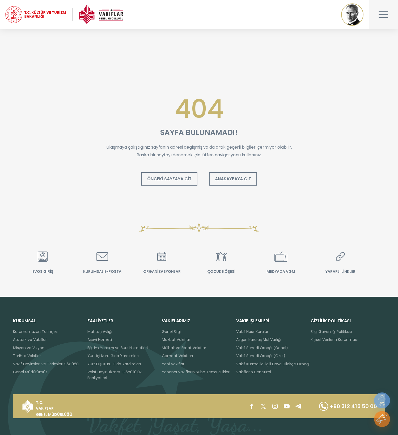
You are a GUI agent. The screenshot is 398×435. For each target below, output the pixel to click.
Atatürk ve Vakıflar (30, 339)
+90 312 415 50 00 (348, 406)
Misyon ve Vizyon (28, 347)
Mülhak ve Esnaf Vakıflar (184, 347)
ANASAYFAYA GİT (233, 179)
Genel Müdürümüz (30, 372)
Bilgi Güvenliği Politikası (331, 331)
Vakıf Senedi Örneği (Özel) (260, 355)
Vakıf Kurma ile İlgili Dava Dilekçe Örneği (273, 364)
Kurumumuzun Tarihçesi (35, 331)
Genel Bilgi (171, 331)
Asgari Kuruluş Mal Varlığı (258, 339)
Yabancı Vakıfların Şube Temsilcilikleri (196, 372)
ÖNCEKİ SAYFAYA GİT (169, 179)
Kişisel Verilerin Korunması (334, 339)
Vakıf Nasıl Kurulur (252, 331)
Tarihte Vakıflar (27, 355)
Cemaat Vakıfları (177, 355)
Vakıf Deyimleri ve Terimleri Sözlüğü (46, 364)
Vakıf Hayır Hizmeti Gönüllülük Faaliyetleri (114, 374)
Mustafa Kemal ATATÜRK (352, 14)
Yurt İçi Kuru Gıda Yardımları (113, 355)
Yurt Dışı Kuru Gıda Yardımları (114, 364)
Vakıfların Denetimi (253, 372)
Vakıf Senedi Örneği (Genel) (262, 347)
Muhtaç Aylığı (99, 331)
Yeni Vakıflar (173, 364)
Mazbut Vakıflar (176, 339)
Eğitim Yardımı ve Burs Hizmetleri (117, 347)
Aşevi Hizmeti (99, 339)
